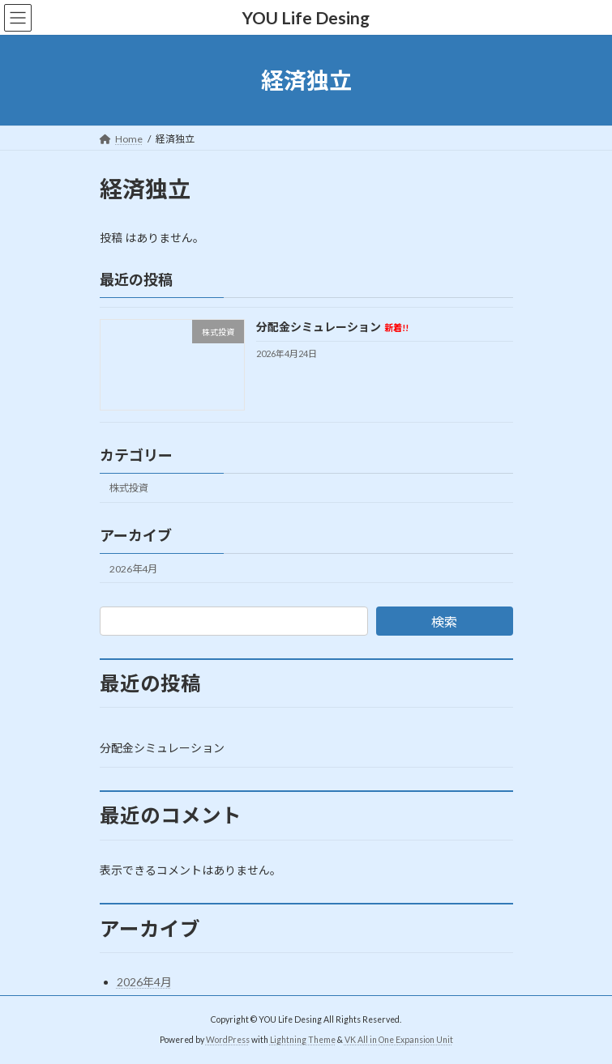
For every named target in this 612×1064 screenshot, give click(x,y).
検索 (444, 621)
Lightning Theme (303, 1039)
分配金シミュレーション (331, 327)
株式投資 (128, 489)
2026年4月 (133, 569)
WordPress (228, 1039)
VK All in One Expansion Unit (399, 1039)
